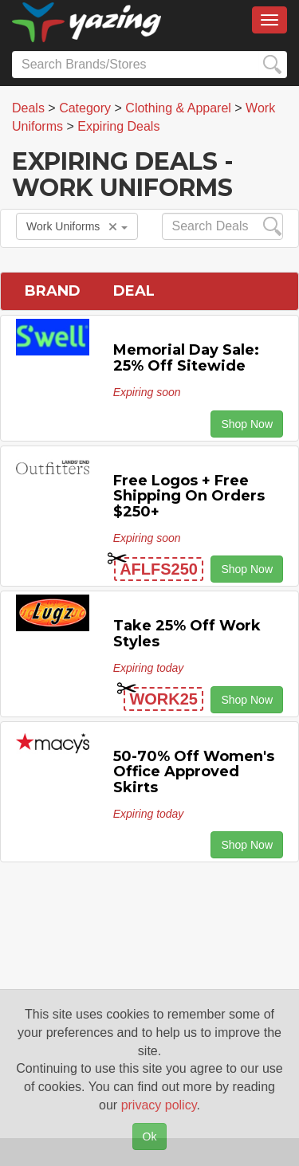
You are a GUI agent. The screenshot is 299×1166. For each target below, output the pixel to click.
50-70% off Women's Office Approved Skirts (193, 772)
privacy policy (159, 1105)
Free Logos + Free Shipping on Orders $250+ (189, 496)
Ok (150, 1136)
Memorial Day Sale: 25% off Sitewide (186, 358)
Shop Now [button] (247, 424)
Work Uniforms (77, 226)
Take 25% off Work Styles (187, 633)
